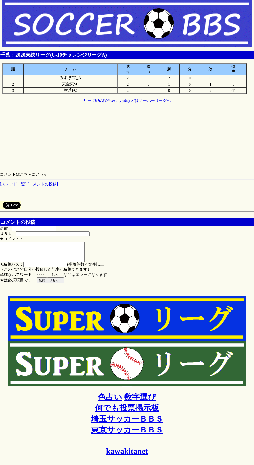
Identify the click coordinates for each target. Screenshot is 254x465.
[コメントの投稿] (43, 184)
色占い (110, 400)
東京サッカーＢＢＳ (127, 433)
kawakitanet (127, 454)
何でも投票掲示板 (127, 411)
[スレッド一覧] (13, 184)
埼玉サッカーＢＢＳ (127, 422)
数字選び (140, 400)
